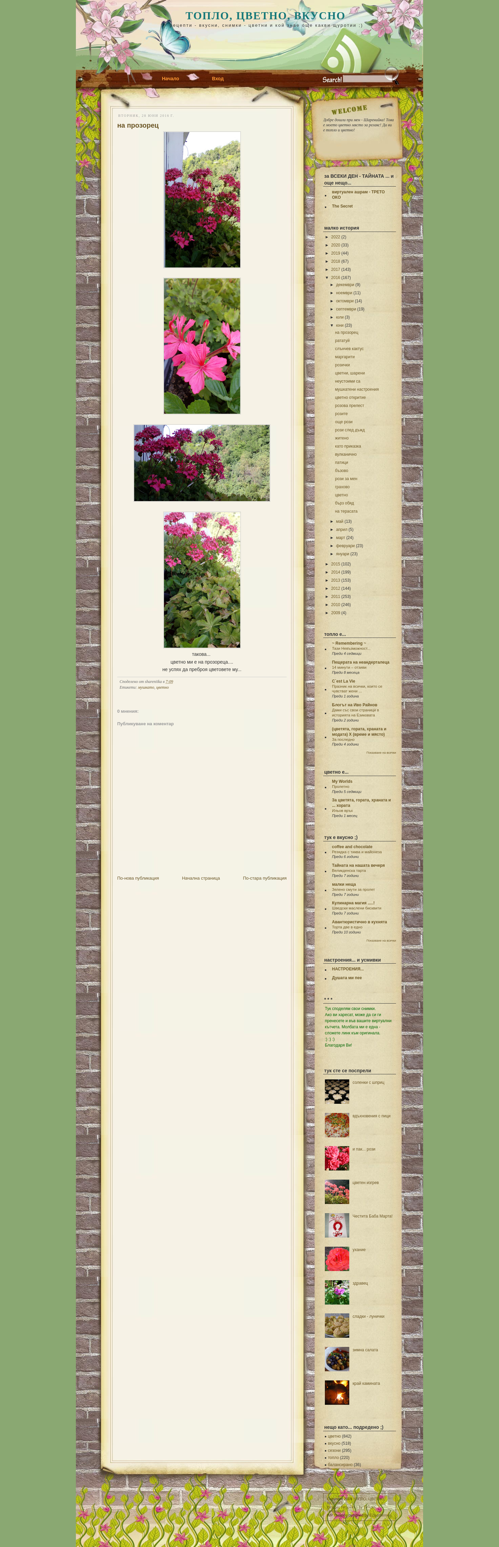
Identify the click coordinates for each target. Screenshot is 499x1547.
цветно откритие (350, 397)
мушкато (146, 687)
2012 (335, 588)
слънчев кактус (349, 348)
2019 (335, 253)
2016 (335, 277)
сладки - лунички (368, 1316)
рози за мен (346, 478)
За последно (343, 739)
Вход (218, 78)
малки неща (344, 884)
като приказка (348, 446)
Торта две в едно (347, 927)
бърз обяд (344, 503)
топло (333, 1457)
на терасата (346, 511)
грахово (342, 487)
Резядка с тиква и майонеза (357, 852)
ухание (359, 1249)
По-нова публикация (138, 878)
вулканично (346, 454)
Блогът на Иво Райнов (354, 705)
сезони (334, 1450)
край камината (366, 1383)
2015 (335, 564)
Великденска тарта (349, 870)
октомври (345, 301)
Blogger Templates (342, 1507)
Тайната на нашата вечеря (358, 865)
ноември (344, 293)
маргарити (345, 356)
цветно (162, 687)
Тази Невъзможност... (351, 648)
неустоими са (347, 381)
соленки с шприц (368, 1082)
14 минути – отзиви (349, 667)
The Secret (342, 206)
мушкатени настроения (357, 389)
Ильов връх (342, 811)
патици (341, 462)
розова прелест (349, 405)
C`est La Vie (343, 681)
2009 (335, 612)
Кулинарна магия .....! (353, 903)
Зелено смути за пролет (353, 889)
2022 (335, 237)
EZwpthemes (380, 1515)
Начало (170, 78)
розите (341, 413)
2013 (335, 580)
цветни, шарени (350, 373)
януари (342, 554)
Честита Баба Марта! (373, 1216)
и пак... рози (364, 1149)
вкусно (334, 1443)
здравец (360, 1283)
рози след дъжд (350, 430)
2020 (335, 245)
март (340, 537)
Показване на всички (381, 752)
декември (345, 284)
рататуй (342, 340)
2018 (335, 261)
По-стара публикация (265, 878)
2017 (335, 269)
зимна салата (365, 1350)
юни (340, 325)
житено (342, 438)
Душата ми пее (347, 977)
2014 (335, 572)
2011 (335, 596)
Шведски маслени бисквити (356, 908)
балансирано (340, 1464)
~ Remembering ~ (349, 643)
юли (340, 317)
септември (346, 309)
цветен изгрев (366, 1182)
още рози (344, 422)
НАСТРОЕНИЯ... (348, 969)
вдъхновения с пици (372, 1116)
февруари (345, 545)
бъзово (341, 470)
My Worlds (342, 781)
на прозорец (138, 125)
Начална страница (201, 878)
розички (342, 365)
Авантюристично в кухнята (359, 922)
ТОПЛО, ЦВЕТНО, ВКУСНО (266, 15)
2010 (335, 604)
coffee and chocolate (352, 846)
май (340, 521)
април (342, 529)
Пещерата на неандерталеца (360, 662)
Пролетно (340, 787)
